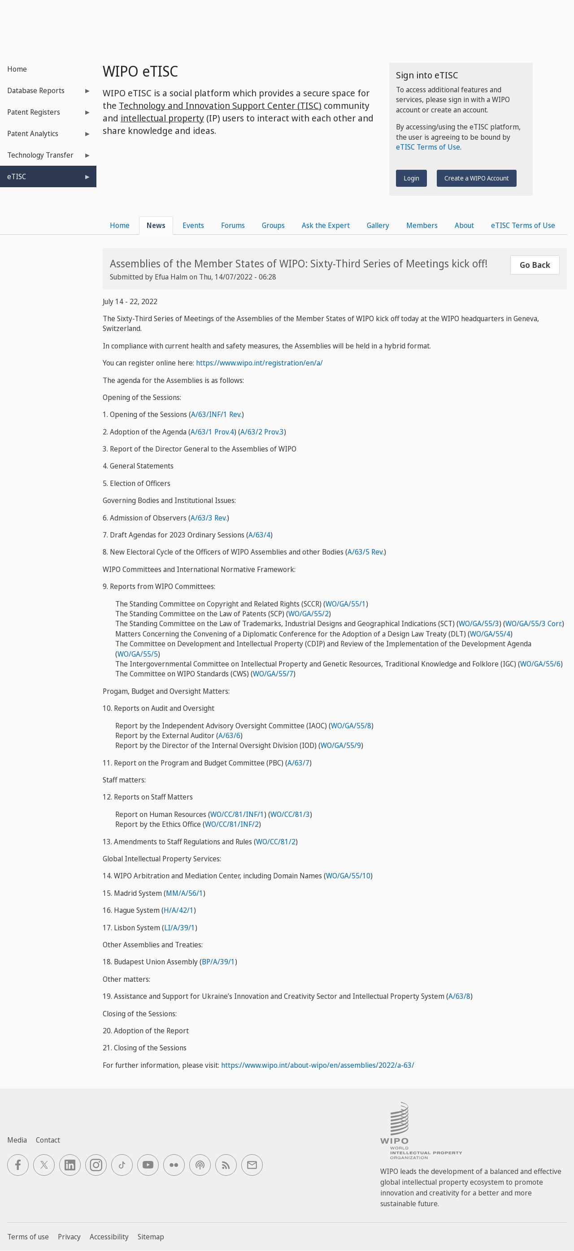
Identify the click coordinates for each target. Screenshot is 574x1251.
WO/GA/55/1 (346, 604)
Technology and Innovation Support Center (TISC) (220, 105)
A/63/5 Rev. (366, 552)
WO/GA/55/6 (540, 664)
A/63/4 (259, 535)
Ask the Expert (326, 225)
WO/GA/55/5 (137, 654)
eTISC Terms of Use (428, 147)
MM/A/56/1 (184, 893)
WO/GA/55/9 (341, 745)
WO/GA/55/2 (308, 614)
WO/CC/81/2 (276, 842)
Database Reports (45, 93)
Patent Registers (45, 115)
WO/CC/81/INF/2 (232, 824)
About (464, 225)
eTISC (45, 179)
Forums (233, 225)
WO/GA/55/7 (273, 674)
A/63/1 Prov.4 (212, 432)
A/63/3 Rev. (209, 518)
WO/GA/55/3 (479, 623)
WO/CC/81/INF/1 (237, 814)
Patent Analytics (45, 136)
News (156, 225)
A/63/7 (298, 763)
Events (193, 225)
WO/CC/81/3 (290, 814)
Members (422, 225)
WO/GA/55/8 (351, 726)
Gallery (378, 225)
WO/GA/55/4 (490, 634)
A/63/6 (229, 735)
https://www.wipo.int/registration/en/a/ (259, 363)
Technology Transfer (45, 158)
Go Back (535, 264)
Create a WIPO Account (476, 178)
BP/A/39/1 (218, 962)
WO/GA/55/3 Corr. (533, 623)
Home (17, 69)
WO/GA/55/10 (348, 876)
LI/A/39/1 (179, 928)
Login (411, 178)
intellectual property (162, 118)
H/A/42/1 (179, 910)
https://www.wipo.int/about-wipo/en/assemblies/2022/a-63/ (317, 1065)
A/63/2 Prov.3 (262, 432)
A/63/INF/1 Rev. (216, 414)
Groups (273, 225)
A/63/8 (459, 996)
